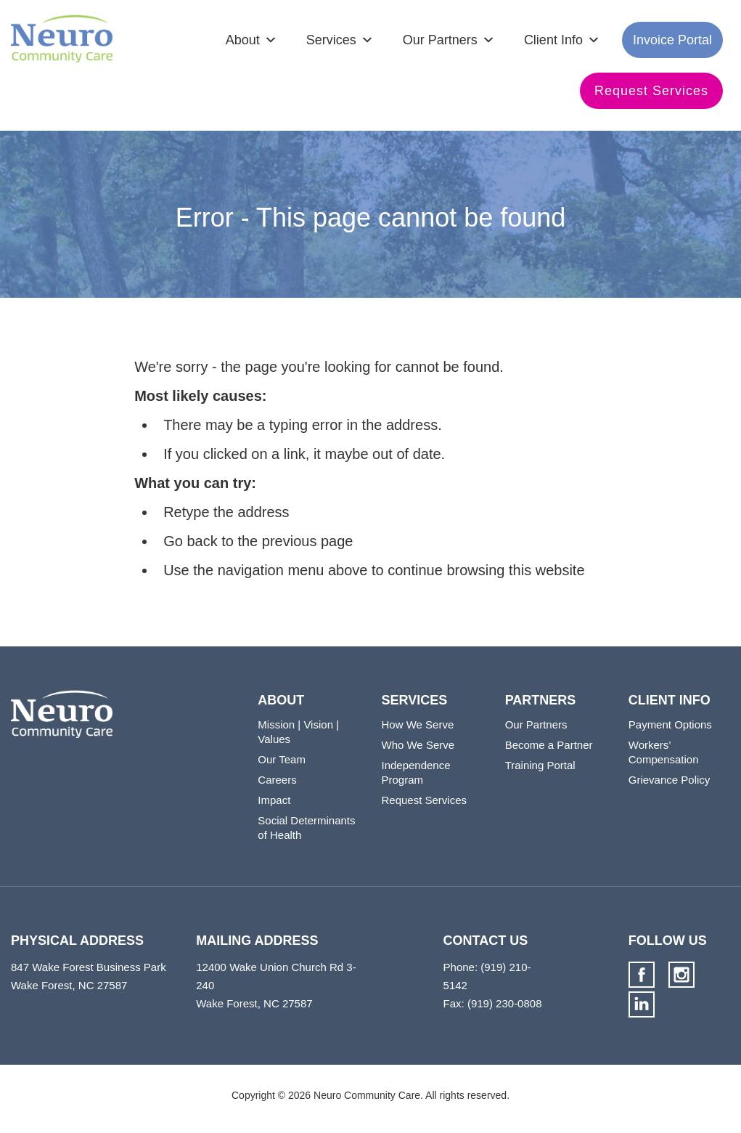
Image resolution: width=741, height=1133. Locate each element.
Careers (277, 779)
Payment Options (670, 724)
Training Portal (540, 765)
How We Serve (417, 724)
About (243, 40)
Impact (274, 800)
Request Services (651, 91)
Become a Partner (549, 745)
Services (331, 40)
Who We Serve (417, 745)
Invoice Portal (672, 40)
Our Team (282, 759)
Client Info (553, 40)
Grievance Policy (670, 779)
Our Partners (440, 40)
